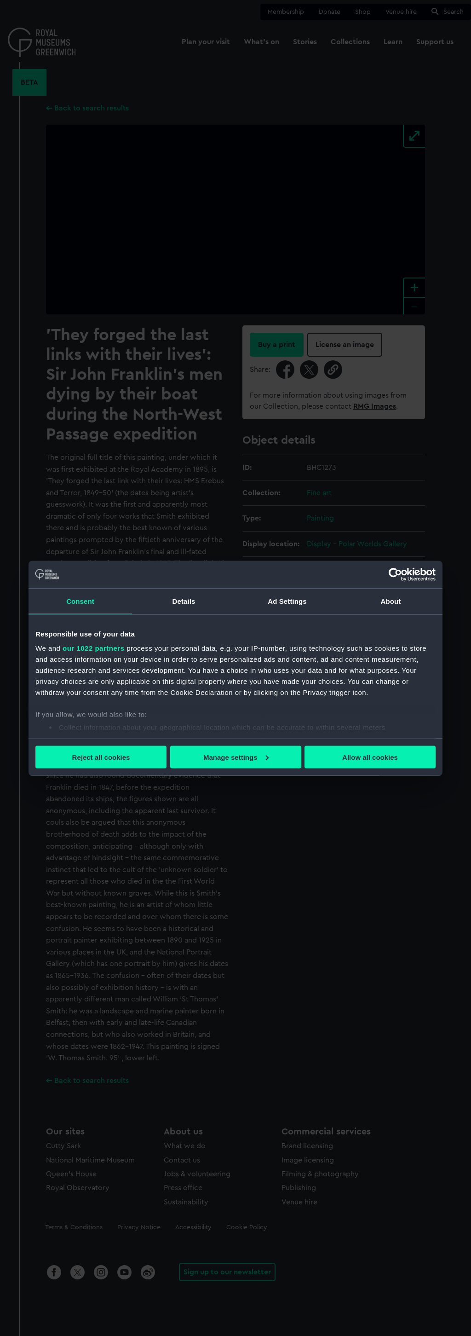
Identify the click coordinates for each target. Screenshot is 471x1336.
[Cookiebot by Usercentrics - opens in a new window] (395, 574)
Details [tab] (183, 601)
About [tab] (391, 601)
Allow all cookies (370, 757)
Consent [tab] (80, 601)
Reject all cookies (101, 757)
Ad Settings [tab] (287, 601)
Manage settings (236, 757)
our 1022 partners (93, 648)
